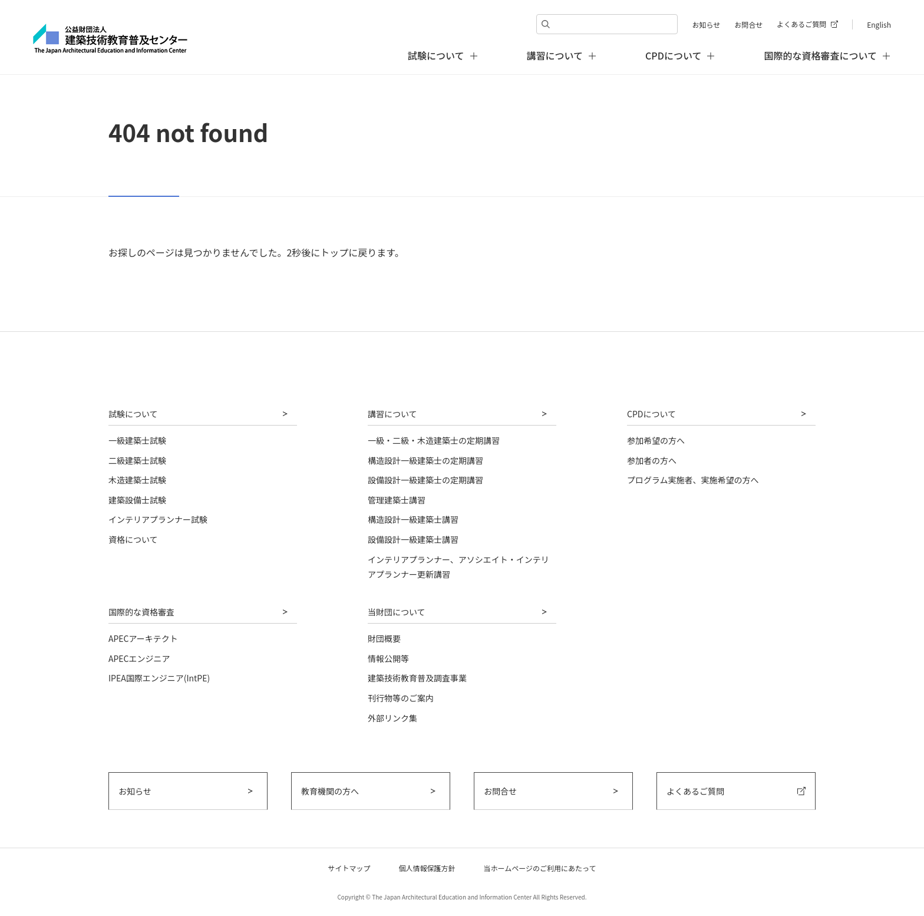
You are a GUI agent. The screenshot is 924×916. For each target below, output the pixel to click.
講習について (392, 414)
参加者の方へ (651, 460)
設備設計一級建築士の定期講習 (425, 480)
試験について (133, 414)
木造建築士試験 (137, 480)
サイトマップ (349, 868)
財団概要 (384, 638)
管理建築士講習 (396, 500)
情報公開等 (388, 658)
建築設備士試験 (137, 500)
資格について (133, 539)
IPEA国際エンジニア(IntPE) (159, 678)
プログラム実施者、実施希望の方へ (693, 480)
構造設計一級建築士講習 (413, 519)
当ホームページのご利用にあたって (540, 868)
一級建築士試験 (137, 440)
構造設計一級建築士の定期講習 (425, 460)
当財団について (396, 612)
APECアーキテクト (143, 638)
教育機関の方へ (330, 791)
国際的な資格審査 (141, 612)
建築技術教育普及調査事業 (417, 678)
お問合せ (748, 24)
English (879, 24)
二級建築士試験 (137, 460)
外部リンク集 (392, 718)
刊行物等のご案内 (401, 698)
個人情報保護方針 (427, 868)
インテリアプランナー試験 (157, 519)
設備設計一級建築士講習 (413, 539)
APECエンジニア (139, 658)
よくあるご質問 (801, 24)
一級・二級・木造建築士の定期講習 (434, 440)
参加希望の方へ (656, 440)
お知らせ (706, 24)
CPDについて (651, 414)
